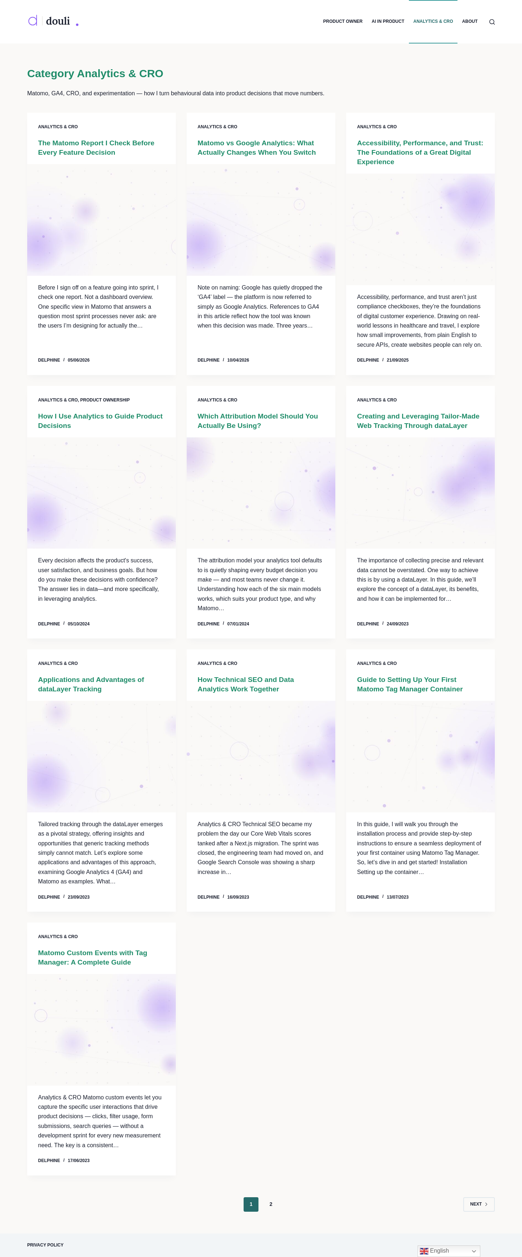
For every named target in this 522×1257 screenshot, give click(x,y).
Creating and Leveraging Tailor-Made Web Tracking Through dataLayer (411, 425)
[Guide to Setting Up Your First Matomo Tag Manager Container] (420, 756)
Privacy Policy (45, 1245)
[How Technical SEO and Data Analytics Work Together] (261, 756)
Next (479, 1204)
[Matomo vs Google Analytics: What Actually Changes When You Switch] (261, 220)
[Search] (492, 22)
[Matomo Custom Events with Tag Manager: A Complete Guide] (101, 1030)
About (470, 21)
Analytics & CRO (433, 21)
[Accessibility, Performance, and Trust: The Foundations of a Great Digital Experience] (420, 229)
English (434, 1251)
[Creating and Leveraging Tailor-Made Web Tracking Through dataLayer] (420, 502)
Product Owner (343, 21)
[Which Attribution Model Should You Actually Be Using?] (261, 493)
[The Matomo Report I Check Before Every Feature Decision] (101, 220)
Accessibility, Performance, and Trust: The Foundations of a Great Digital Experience (415, 152)
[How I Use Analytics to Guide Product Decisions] (101, 493)
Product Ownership (105, 400)
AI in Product (388, 21)
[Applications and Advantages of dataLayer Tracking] (101, 756)
